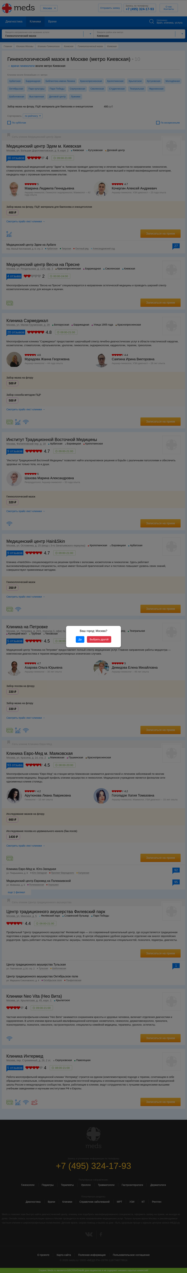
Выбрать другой (99, 639)
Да (80, 639)
